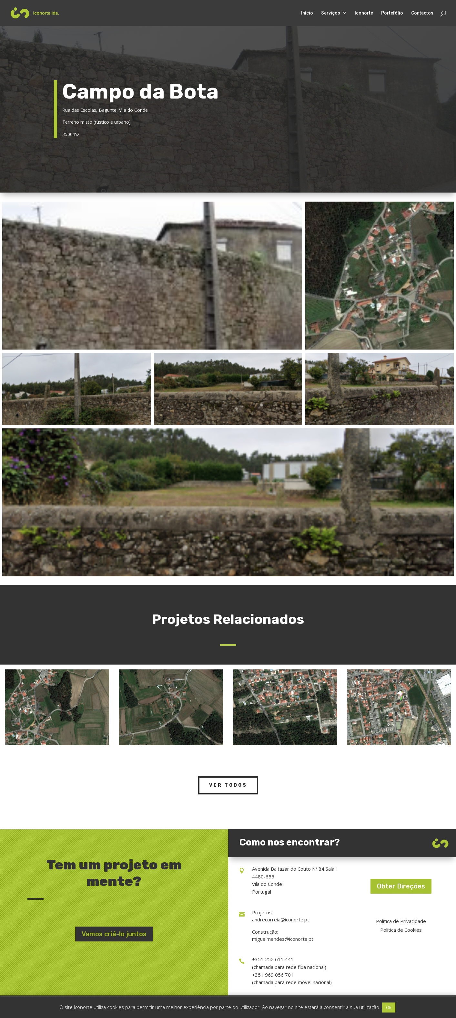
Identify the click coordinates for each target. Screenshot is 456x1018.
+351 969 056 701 (273, 974)
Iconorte (364, 13)
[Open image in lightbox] (152, 276)
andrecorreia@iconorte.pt (280, 919)
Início (307, 13)
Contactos (422, 13)
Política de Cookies (401, 930)
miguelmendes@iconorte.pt (282, 939)
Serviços (330, 13)
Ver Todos (228, 785)
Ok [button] (388, 1007)
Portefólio (392, 13)
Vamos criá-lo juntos (114, 934)
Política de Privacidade (401, 921)
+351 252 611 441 (273, 959)
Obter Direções (401, 886)
